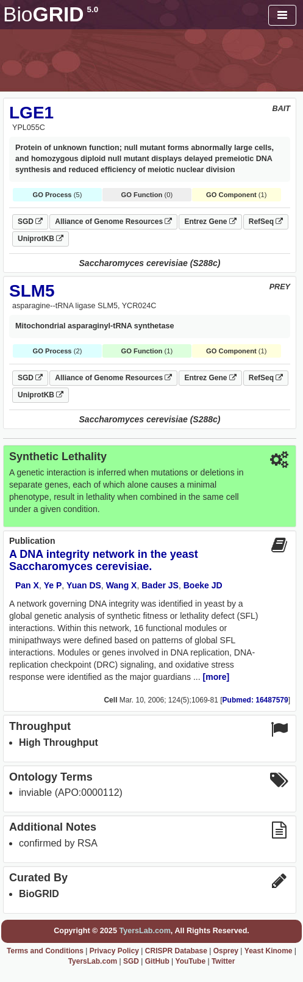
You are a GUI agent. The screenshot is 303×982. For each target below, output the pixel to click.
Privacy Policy (114, 951)
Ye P (53, 585)
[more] (216, 677)
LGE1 (31, 112)
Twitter (223, 961)
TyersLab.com (144, 930)
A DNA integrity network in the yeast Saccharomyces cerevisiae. (103, 560)
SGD (30, 221)
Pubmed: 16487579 (255, 700)
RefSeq (266, 221)
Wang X (121, 585)
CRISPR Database (176, 951)
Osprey (225, 951)
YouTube (191, 961)
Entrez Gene (210, 221)
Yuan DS (83, 585)
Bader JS (160, 585)
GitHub (157, 961)
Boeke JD (203, 585)
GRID (50, 14)
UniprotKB (40, 238)
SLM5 (32, 290)
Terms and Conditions (45, 951)
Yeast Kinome (268, 951)
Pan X (27, 585)
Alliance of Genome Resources (113, 221)
